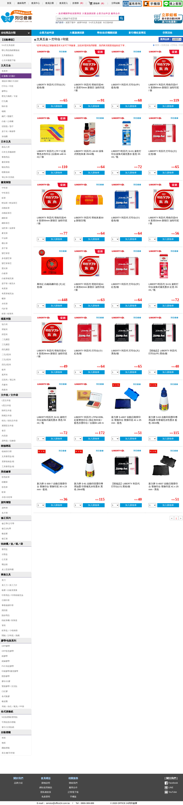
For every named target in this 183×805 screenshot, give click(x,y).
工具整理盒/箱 (8, 466)
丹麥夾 (5, 385)
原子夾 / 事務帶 (8, 131)
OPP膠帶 (6, 646)
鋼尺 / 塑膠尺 (7, 116)
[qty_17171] (152, 372)
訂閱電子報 (73, 792)
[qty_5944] (78, 106)
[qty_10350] (41, 306)
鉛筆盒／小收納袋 (10, 630)
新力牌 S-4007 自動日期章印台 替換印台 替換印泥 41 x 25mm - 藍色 (126, 420)
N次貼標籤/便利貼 (10, 717)
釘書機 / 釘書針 (8, 76)
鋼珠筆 (5, 218)
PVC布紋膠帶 (8, 666)
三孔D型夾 (6, 359)
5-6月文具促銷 (95, 22)
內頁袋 (5, 436)
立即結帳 (115, 3)
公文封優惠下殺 (9, 60)
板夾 (4, 369)
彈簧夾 (5, 329)
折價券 (78, 3)
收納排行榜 (7, 451)
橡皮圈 (5, 701)
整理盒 (5, 549)
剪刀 (4, 580)
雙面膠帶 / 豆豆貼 (9, 686)
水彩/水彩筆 (7, 497)
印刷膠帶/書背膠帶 (10, 671)
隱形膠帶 (6, 676)
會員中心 (35, 3)
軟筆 (4, 492)
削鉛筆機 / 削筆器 (9, 620)
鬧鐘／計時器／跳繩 (11, 635)
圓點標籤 (6, 748)
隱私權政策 (45, 792)
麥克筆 (5, 233)
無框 (4, 743)
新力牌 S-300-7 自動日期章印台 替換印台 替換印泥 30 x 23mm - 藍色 (52, 486)
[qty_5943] (41, 239)
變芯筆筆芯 (7, 263)
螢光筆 (5, 268)
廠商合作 (115, 13)
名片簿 (5, 513)
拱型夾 (5, 334)
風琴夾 (5, 375)
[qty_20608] (78, 505)
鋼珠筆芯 (6, 223)
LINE (170, 787)
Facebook (173, 783)
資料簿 (5, 508)
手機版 (73, 796)
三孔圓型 (6, 344)
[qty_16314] (152, 505)
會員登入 (63, 3)
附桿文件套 (7, 410)
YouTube (172, 792)
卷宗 (4, 430)
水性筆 (5, 303)
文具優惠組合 (8, 55)
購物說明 (45, 783)
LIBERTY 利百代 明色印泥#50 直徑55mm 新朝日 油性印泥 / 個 (52, 220)
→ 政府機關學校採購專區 (68, 13)
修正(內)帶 (6, 528)
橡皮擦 (5, 533)
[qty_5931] (115, 239)
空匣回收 (167, 32)
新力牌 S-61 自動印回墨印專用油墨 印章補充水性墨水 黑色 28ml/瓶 (88, 486)
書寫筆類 (6, 162)
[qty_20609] (152, 439)
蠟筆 (4, 298)
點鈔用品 (6, 615)
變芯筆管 (6, 253)
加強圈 (5, 136)
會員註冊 (49, 3)
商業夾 (5, 390)
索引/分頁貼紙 (8, 727)
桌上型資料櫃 (8, 569)
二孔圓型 (6, 339)
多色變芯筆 (7, 258)
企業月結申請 (46, 32)
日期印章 (6, 600)
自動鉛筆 (6, 208)
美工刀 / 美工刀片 (9, 585)
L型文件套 (6, 400)
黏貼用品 (6, 167)
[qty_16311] (115, 439)
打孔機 (5, 101)
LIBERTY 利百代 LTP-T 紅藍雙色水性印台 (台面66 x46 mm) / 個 (51, 154)
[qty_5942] (78, 306)
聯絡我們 (73, 783)
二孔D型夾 (6, 354)
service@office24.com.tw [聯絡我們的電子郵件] (58, 803)
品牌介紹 (18, 783)
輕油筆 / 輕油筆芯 (9, 203)
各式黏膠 (6, 696)
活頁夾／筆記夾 (9, 380)
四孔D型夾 (6, 364)
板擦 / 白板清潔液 (9, 590)
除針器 (5, 106)
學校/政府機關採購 (107, 32)
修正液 (5, 538)
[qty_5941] (152, 239)
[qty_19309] (78, 439)
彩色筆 (5, 487)
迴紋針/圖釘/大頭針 (10, 81)
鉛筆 (4, 198)
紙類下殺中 (71, 22)
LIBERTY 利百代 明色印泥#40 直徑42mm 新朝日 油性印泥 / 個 (89, 287)
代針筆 (5, 308)
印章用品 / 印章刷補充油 (12, 595)
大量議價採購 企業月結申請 (96, 13)
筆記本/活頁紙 (8, 177)
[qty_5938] (78, 239)
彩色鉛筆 (6, 477)
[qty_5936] (115, 306)
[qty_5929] (115, 372)
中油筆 (5, 238)
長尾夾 (5, 71)
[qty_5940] (41, 372)
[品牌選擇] (176, 39)
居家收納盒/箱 (8, 461)
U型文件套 (6, 405)
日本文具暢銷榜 (9, 152)
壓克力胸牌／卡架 (10, 96)
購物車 (99, 3)
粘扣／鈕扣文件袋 (10, 420)
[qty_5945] (152, 106)
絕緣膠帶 (6, 661)
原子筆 (5, 248)
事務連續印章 (8, 605)
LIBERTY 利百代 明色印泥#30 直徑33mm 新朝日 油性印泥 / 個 (164, 220)
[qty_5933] (78, 372)
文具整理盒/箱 (8, 456)
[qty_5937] (41, 173)
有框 (4, 738)
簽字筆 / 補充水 (8, 283)
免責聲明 (45, 796)
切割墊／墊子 (8, 126)
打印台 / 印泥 (7, 86)
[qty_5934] (115, 106)
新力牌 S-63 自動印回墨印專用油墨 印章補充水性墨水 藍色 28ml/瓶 (163, 420)
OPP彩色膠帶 (8, 651)
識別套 (5, 610)
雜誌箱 (5, 564)
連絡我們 (21, 3)
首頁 (9, 3)
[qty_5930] (152, 173)
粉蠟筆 (5, 482)
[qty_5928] (41, 106)
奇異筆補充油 (8, 293)
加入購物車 (56, 106)
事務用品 (6, 157)
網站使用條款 (45, 787)
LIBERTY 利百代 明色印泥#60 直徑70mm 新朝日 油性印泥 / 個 (89, 87)
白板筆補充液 (8, 278)
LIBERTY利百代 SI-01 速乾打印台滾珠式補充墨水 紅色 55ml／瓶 (163, 287)
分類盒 (5, 554)
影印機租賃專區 (137, 32)
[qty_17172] (115, 505)
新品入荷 (6, 147)
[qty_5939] (78, 173)
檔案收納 (6, 172)
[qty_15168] (152, 306)
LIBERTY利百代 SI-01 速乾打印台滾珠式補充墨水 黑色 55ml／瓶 (52, 420)
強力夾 (5, 324)
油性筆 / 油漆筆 (8, 228)
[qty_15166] (115, 173)
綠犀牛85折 (82, 22)
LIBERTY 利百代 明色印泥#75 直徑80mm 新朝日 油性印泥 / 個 (164, 87)
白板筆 (5, 273)
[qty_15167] (41, 439)
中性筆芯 (6, 193)
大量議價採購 (77, 32)
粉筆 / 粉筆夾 (7, 314)
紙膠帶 (5, 656)
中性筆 (5, 188)
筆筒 (4, 625)
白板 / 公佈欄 (7, 121)
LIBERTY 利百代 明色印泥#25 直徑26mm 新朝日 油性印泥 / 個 (52, 353)
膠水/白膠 (6, 681)
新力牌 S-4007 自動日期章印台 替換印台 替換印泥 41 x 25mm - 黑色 (164, 486)
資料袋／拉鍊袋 (9, 441)
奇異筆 (5, 288)
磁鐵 (4, 111)
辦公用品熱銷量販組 (11, 50)
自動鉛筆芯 (7, 213)
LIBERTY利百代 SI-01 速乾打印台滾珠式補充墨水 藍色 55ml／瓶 (126, 154)
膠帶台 (5, 91)
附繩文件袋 (7, 415)
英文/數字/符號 (8, 753)
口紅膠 (5, 691)
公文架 (5, 559)
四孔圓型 (6, 349)
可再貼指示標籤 (9, 722)
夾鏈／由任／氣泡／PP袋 (13, 706)
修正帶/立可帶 (8, 523)
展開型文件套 (8, 425)
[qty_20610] (41, 505)
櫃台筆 (5, 243)
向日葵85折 (108, 22)
